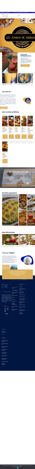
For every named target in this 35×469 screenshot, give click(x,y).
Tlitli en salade (6, 222)
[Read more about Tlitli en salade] (10, 209)
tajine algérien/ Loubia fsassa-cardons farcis (23, 204)
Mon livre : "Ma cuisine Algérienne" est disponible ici (22, 12)
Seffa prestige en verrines (23, 245)
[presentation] (4, 59)
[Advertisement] (17, 6)
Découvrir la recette (25, 65)
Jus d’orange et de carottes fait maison (7, 84)
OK (17, 467)
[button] (19, 15)
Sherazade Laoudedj (5, 16)
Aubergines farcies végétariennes (23, 84)
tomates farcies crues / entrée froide (8, 245)
